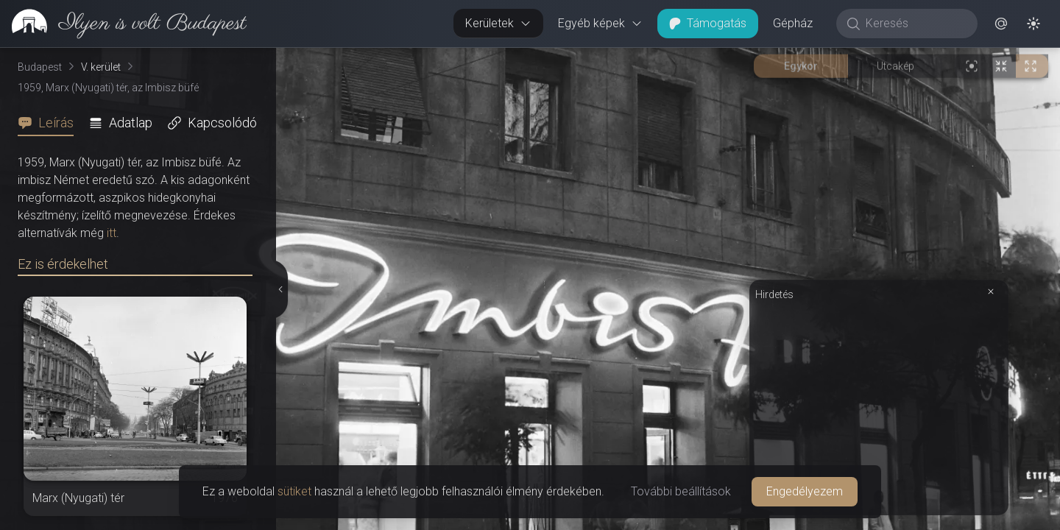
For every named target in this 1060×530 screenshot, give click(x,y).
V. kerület (101, 67)
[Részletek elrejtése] (280, 289)
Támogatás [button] (707, 23)
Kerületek (498, 23)
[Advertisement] (879, 406)
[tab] (50, 123)
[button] (1001, 23)
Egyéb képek (600, 23)
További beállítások (681, 491)
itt (111, 233)
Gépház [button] (793, 23)
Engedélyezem (804, 491)
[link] (123, 23)
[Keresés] (914, 23)
